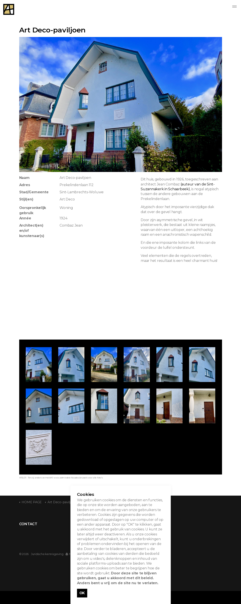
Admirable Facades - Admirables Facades (8, 9)
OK (82, 593)
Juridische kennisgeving (47, 554)
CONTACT (28, 524)
